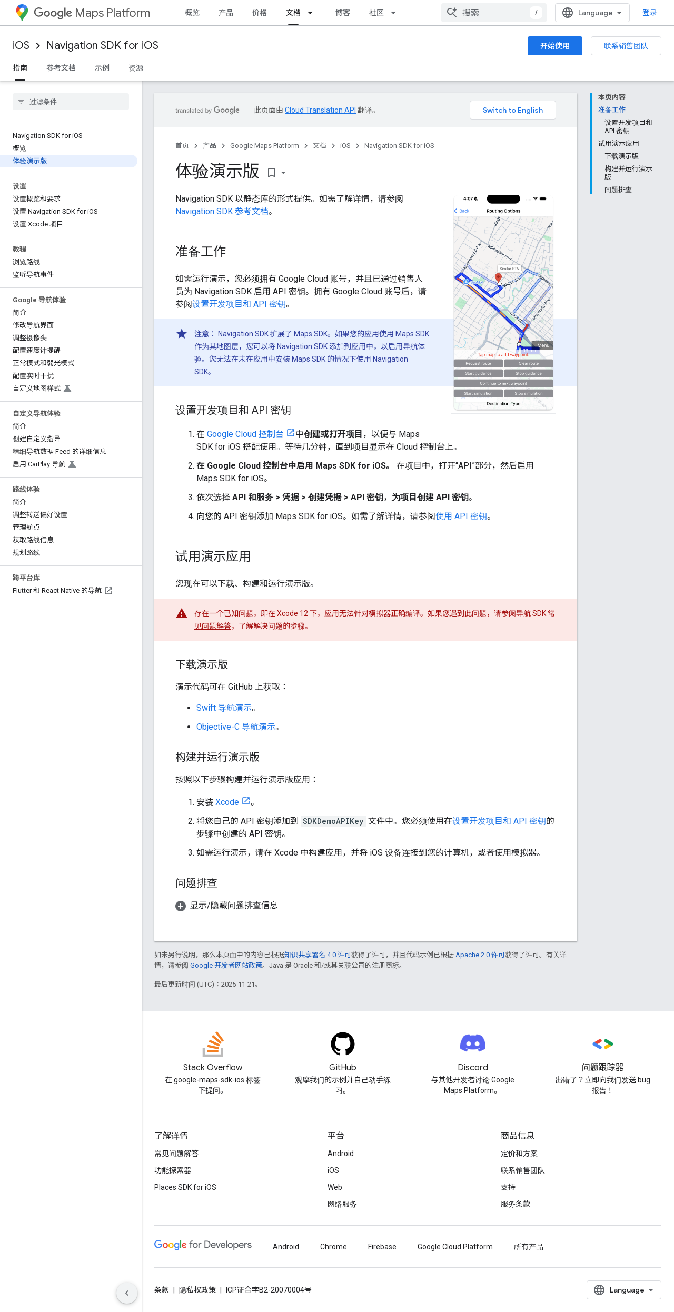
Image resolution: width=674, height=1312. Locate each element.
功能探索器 (172, 1170)
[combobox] (494, 12)
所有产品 (528, 1247)
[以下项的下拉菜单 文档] (313, 12)
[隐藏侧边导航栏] (126, 1293)
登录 (649, 12)
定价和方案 (519, 1153)
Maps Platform (92, 13)
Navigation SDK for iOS (102, 45)
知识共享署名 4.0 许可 (317, 955)
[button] (365, 905)
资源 (135, 68)
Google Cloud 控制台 (245, 434)
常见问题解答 (176, 1153)
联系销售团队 (626, 46)
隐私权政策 (197, 1290)
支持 (508, 1187)
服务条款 (515, 1204)
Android (341, 1153)
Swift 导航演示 (224, 708)
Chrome (333, 1247)
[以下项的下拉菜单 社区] (396, 12)
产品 (226, 12)
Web (335, 1187)
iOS (21, 45)
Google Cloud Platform (455, 1247)
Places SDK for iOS (185, 1187)
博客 (342, 12)
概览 (192, 12)
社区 (376, 12)
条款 (161, 1290)
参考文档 (61, 68)
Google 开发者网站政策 (226, 965)
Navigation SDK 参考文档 (222, 211)
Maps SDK (311, 334)
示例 (102, 68)
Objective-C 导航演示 (235, 727)
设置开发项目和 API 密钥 (239, 304)
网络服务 (342, 1204)
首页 (182, 146)
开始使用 (555, 46)
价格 (259, 12)
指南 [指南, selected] (20, 68)
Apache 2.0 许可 (480, 955)
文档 (319, 146)
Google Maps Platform (264, 146)
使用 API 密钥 (461, 516)
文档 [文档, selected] (293, 12)
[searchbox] (71, 101)
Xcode (227, 802)
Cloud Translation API (320, 110)
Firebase (382, 1247)
